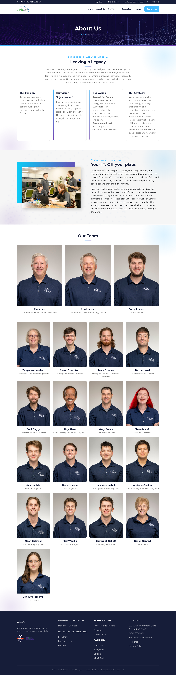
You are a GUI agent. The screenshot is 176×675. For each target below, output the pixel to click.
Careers (97, 654)
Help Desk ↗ (99, 2)
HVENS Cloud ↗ (114, 2)
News (138, 9)
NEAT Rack (99, 658)
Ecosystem (127, 9)
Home (90, 9)
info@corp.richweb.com (133, 2)
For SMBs (62, 637)
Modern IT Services (71, 620)
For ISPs (62, 645)
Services (112, 9)
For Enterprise (65, 641)
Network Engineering (73, 632)
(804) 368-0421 (153, 2)
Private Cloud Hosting (104, 626)
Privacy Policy (135, 646)
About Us (100, 9)
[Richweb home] (23, 9)
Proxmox (98, 630)
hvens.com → (100, 634)
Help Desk (134, 642)
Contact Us (152, 9)
